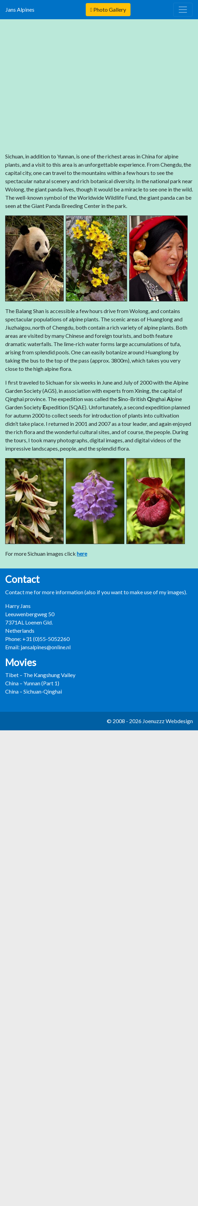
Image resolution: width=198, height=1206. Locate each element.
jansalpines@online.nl (46, 647)
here (82, 553)
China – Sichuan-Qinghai (33, 691)
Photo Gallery (108, 9)
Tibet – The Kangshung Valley (40, 675)
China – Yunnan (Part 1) (32, 683)
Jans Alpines (22, 9)
